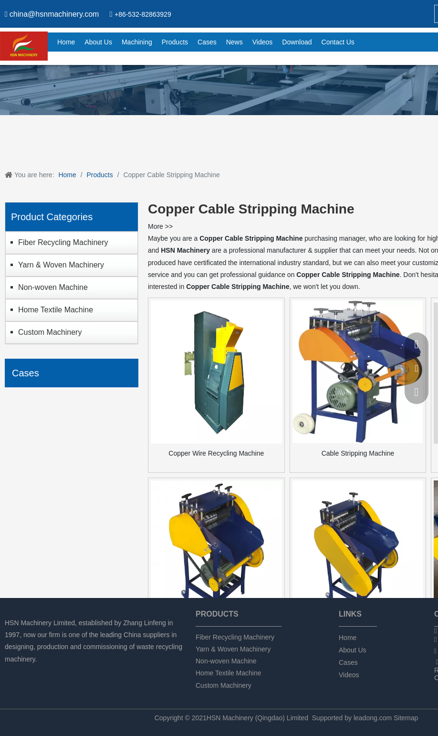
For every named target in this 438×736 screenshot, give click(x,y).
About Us (352, 650)
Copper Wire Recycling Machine (216, 453)
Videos (349, 675)
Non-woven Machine (53, 287)
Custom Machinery (50, 332)
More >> (160, 226)
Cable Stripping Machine (358, 453)
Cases (348, 662)
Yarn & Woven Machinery (61, 265)
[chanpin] (219, 90)
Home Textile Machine (55, 310)
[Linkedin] (27, 672)
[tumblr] (59, 672)
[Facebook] (11, 672)
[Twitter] (43, 672)
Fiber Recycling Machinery (63, 242)
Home (347, 637)
